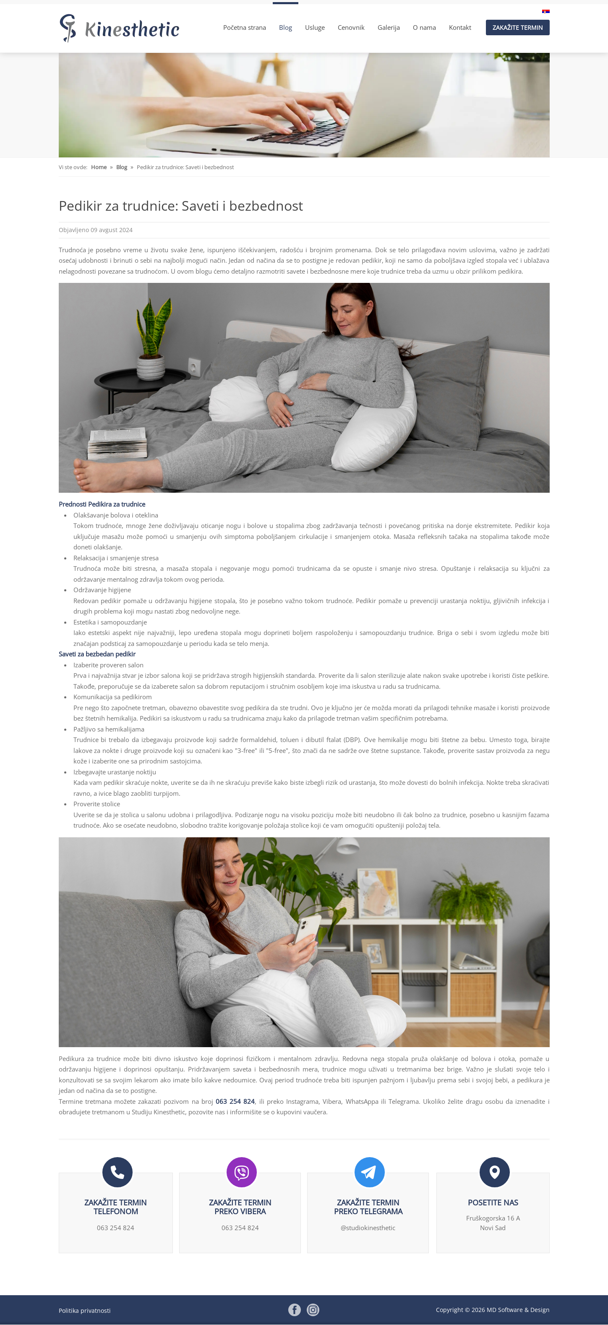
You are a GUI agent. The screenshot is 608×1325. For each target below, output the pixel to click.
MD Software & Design (518, 1310)
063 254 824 (235, 1101)
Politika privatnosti (85, 1310)
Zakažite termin (518, 27)
